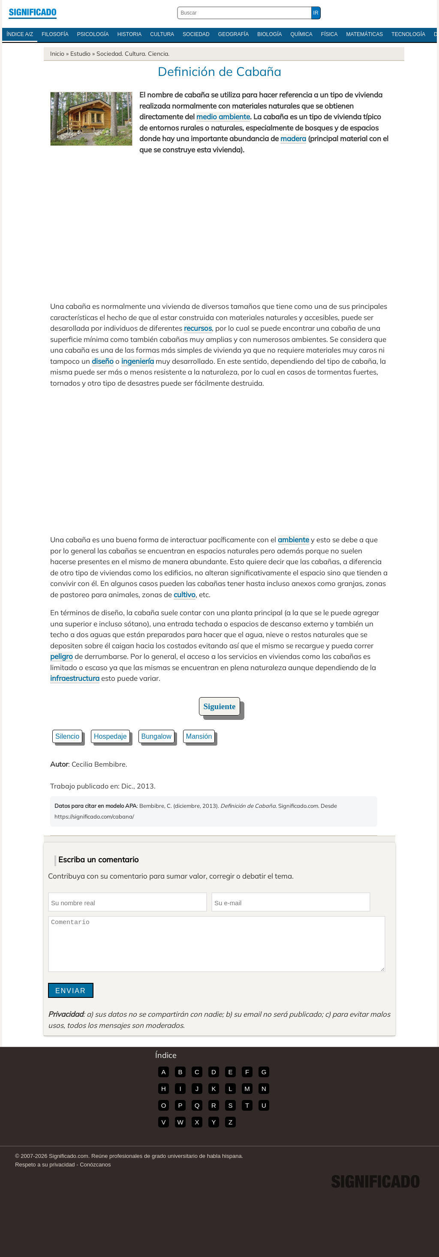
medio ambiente (223, 116)
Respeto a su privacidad (45, 1164)
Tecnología (408, 34)
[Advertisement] (219, 228)
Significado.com (33, 13)
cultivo (184, 594)
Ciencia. (158, 53)
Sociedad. (109, 53)
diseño (103, 361)
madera (293, 138)
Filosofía (55, 34)
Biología (269, 34)
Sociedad (196, 34)
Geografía (233, 34)
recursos (198, 327)
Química (302, 34)
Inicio (57, 53)
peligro (61, 656)
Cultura (162, 34)
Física (329, 34)
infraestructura (74, 678)
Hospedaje (110, 736)
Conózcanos (95, 1164)
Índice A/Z (19, 34)
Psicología (93, 34)
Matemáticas (364, 34)
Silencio (67, 736)
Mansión (199, 736)
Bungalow (156, 736)
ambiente (293, 539)
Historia (129, 34)
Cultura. (135, 53)
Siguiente (220, 706)
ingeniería (137, 361)
